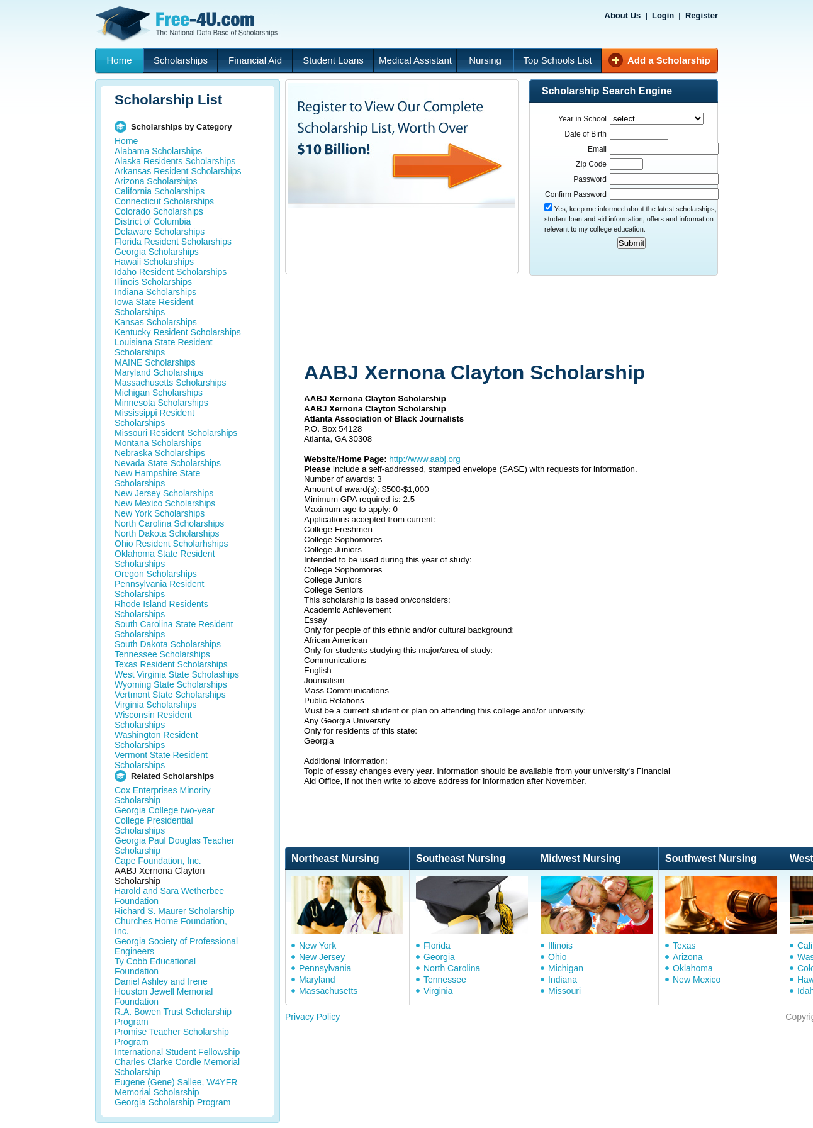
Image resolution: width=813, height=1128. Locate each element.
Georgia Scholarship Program (172, 1102)
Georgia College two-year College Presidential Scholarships (165, 820)
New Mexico (696, 979)
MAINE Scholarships (155, 362)
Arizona (687, 957)
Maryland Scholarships (159, 372)
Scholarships (181, 60)
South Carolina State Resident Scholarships (174, 629)
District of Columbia (153, 221)
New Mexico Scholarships (165, 503)
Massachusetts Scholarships (170, 382)
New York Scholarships (160, 513)
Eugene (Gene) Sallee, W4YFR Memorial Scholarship (176, 1087)
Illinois (560, 946)
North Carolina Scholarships (169, 523)
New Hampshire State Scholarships (157, 478)
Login (663, 15)
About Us (623, 15)
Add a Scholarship (668, 60)
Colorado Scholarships (159, 211)
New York (317, 946)
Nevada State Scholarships (168, 463)
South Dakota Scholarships (168, 644)
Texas (684, 946)
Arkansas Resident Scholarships (178, 171)
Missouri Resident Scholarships (176, 433)
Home (119, 60)
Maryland (317, 979)
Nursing (485, 60)
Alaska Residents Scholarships (175, 161)
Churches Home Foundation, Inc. (171, 926)
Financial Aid (255, 60)
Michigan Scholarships (159, 393)
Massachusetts (328, 991)
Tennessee (444, 979)
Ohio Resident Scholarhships (171, 544)
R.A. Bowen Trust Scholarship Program (173, 1017)
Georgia (439, 957)
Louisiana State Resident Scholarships (164, 347)
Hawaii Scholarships (154, 262)
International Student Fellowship (177, 1052)
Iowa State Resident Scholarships (154, 307)
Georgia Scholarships (157, 252)
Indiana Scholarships (155, 292)
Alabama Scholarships (158, 151)
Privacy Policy (312, 1017)
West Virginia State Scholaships (177, 674)
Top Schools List (557, 60)
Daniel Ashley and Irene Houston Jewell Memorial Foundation (164, 991)
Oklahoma (693, 968)
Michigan (565, 968)
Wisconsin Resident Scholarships (153, 720)
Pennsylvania (325, 968)
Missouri (564, 991)
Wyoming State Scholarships (171, 684)
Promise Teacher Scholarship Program (172, 1037)
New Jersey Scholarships (164, 493)
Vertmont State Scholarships (170, 695)
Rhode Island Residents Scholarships (161, 609)
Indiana (562, 979)
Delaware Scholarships (160, 231)
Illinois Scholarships (153, 282)
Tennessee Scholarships (162, 654)
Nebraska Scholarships (160, 453)
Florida (437, 946)
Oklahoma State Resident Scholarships (165, 559)
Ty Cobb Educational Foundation (155, 966)
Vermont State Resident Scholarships (161, 760)
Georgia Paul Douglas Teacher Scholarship (174, 845)
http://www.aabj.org (424, 459)
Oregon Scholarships (156, 574)
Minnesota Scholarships (161, 403)
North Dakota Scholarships (167, 533)
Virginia (437, 991)
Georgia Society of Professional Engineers (176, 946)
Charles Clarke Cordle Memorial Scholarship (177, 1067)
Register (701, 15)
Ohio (557, 957)
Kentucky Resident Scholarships (178, 332)
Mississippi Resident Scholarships (154, 418)
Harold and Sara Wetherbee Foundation (169, 896)
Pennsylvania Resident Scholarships (159, 589)
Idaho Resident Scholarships (171, 272)
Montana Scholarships (158, 443)
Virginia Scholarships (155, 705)
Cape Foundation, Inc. (158, 861)
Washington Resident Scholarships (156, 740)
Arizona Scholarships (156, 181)
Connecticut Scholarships (164, 201)
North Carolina (451, 968)
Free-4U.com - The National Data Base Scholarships (188, 24)
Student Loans (333, 60)
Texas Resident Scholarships (171, 664)
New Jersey (322, 957)
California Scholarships (160, 191)
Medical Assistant (415, 60)
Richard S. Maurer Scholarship (175, 911)
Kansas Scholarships (156, 322)
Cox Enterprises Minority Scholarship (163, 795)
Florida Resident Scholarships (173, 242)
